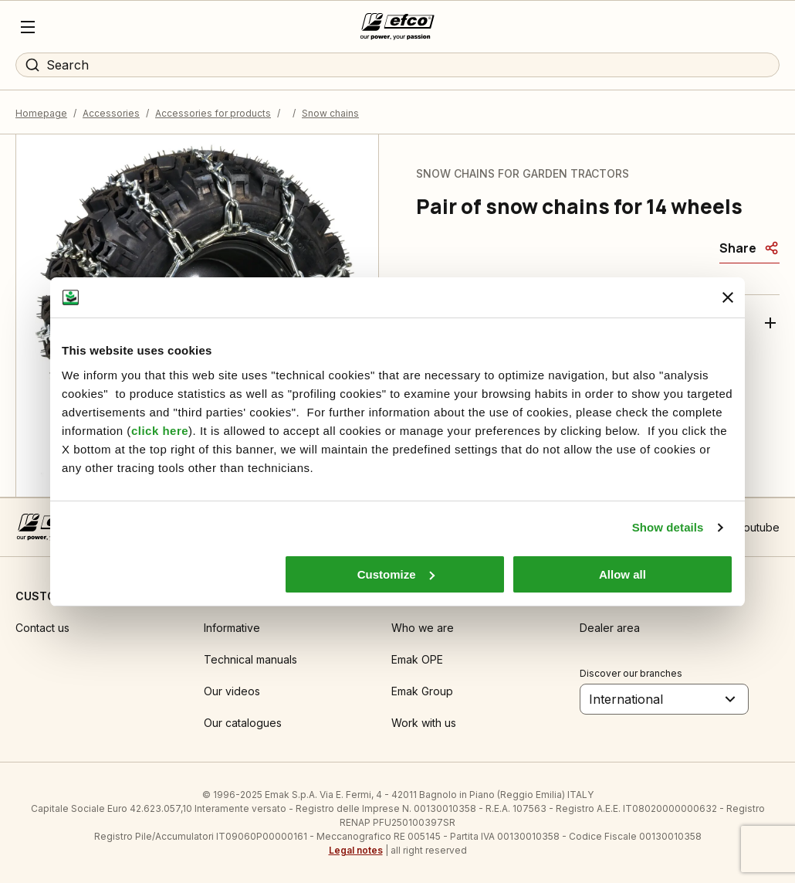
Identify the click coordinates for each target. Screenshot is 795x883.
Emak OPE (417, 659)
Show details (668, 527)
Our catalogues (243, 722)
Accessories (111, 113)
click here (159, 430)
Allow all (622, 574)
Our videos (232, 691)
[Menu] (27, 27)
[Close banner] (727, 297)
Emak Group (422, 691)
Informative (232, 627)
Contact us (42, 627)
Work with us (423, 722)
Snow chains (330, 113)
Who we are (422, 627)
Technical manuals (250, 659)
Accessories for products (213, 113)
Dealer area (610, 627)
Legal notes (356, 850)
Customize (396, 574)
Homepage (41, 113)
